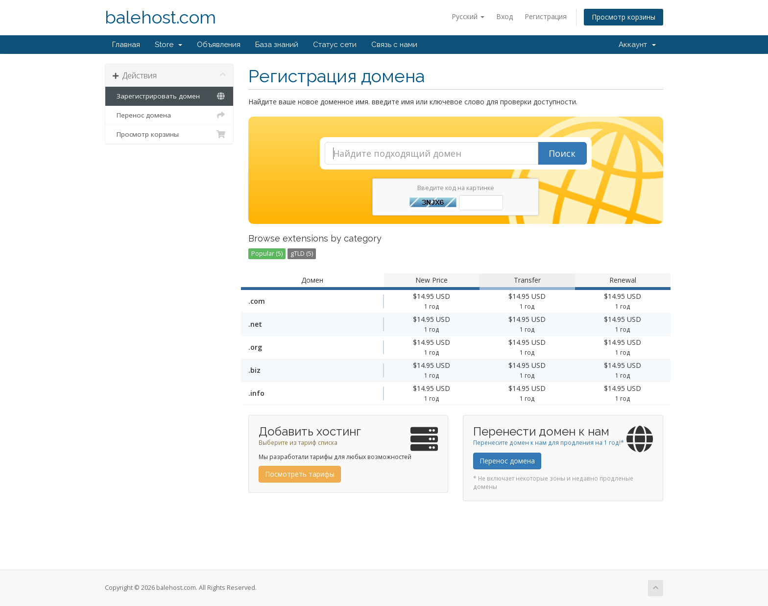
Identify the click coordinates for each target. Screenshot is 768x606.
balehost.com (160, 17)
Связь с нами (394, 44)
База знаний (276, 44)
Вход (504, 16)
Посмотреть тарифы (300, 474)
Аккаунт (637, 44)
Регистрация (546, 16)
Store (168, 44)
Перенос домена (169, 115)
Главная (126, 44)
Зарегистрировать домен (169, 96)
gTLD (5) (301, 253)
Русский (468, 16)
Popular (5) (267, 253)
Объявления (218, 44)
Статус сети (335, 44)
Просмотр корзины (623, 17)
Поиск (562, 153)
